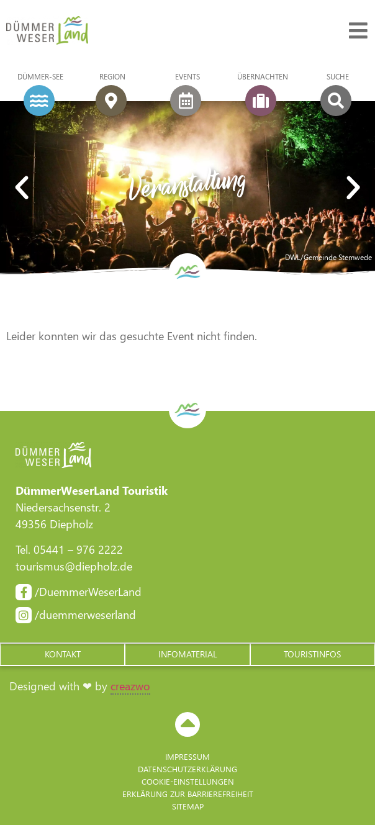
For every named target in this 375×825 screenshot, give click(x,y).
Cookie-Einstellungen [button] (188, 781)
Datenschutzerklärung (187, 769)
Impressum (187, 756)
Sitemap (188, 806)
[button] (21, 188)
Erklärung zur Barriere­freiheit (187, 793)
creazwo (130, 685)
